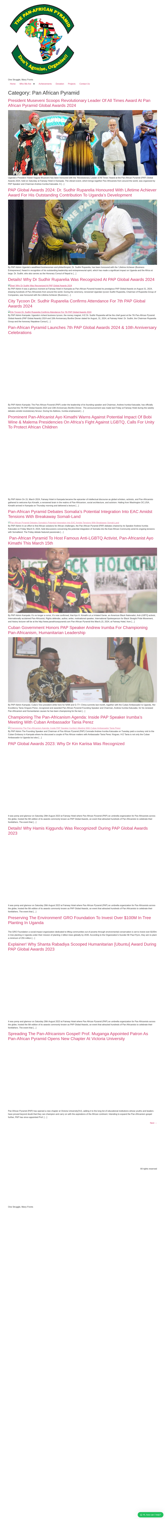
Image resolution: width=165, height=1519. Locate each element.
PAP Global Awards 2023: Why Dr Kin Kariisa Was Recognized (66, 743)
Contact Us (84, 84)
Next (153, 1186)
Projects (72, 84)
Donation (60, 84)
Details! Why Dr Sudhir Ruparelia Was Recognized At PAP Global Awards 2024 (81, 279)
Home (13, 84)
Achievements (45, 84)
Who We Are (25, 84)
